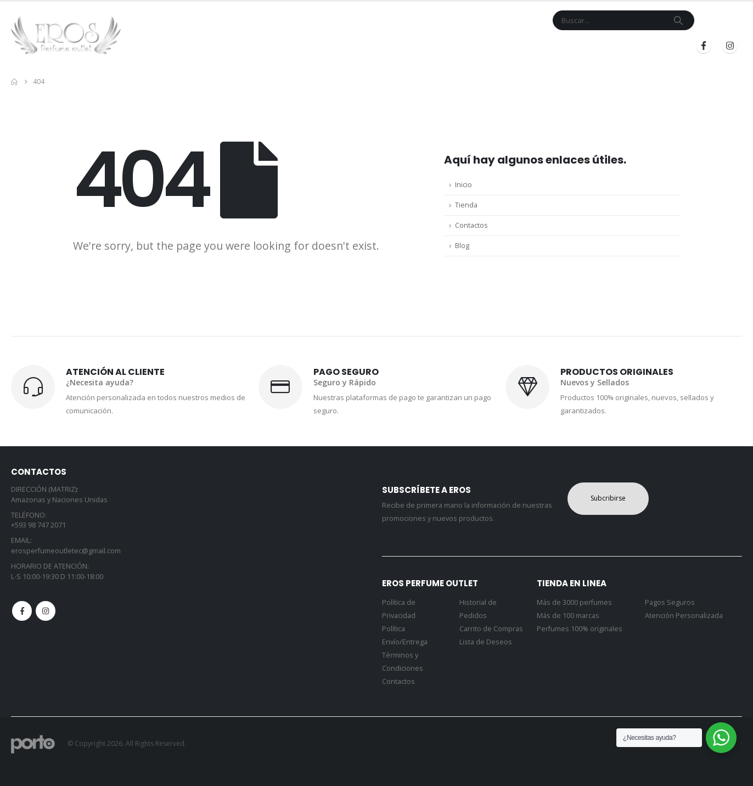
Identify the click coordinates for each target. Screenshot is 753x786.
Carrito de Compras (491, 628)
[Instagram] (730, 45)
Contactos (471, 225)
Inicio (299, 45)
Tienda (334, 45)
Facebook (22, 611)
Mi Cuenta (481, 45)
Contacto (432, 45)
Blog (520, 45)
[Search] (678, 20)
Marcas (379, 45)
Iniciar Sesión (573, 45)
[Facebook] (703, 45)
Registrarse (648, 45)
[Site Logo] (66, 35)
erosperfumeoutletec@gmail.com (66, 550)
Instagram (45, 611)
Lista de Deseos (485, 642)
